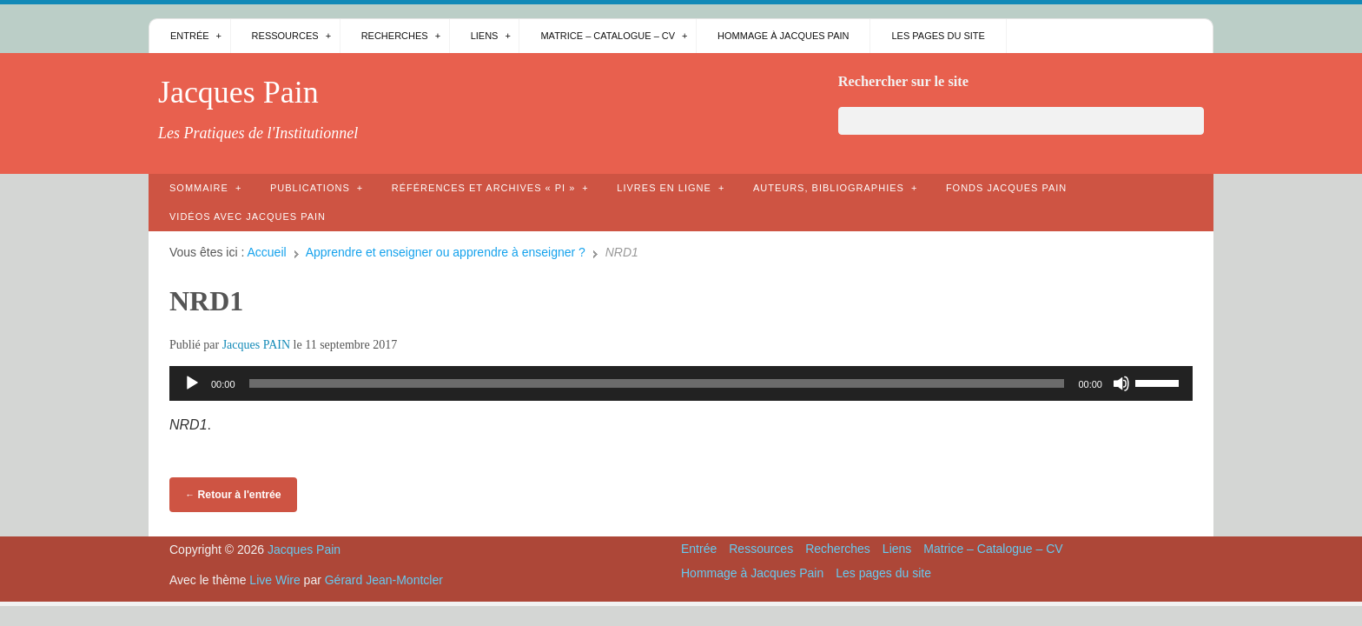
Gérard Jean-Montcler (384, 580)
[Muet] (1121, 383)
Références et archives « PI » (484, 188)
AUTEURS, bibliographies (828, 188)
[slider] (657, 383)
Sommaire (198, 188)
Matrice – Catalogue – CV (607, 35)
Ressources (285, 35)
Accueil (267, 252)
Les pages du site (937, 35)
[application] (681, 383)
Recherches (394, 35)
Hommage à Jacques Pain (783, 35)
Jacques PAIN (256, 344)
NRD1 (206, 300)
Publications (310, 188)
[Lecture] (192, 383)
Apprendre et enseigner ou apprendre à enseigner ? (445, 252)
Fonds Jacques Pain (1006, 188)
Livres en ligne (664, 188)
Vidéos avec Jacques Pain (247, 216)
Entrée (189, 35)
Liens (485, 35)
